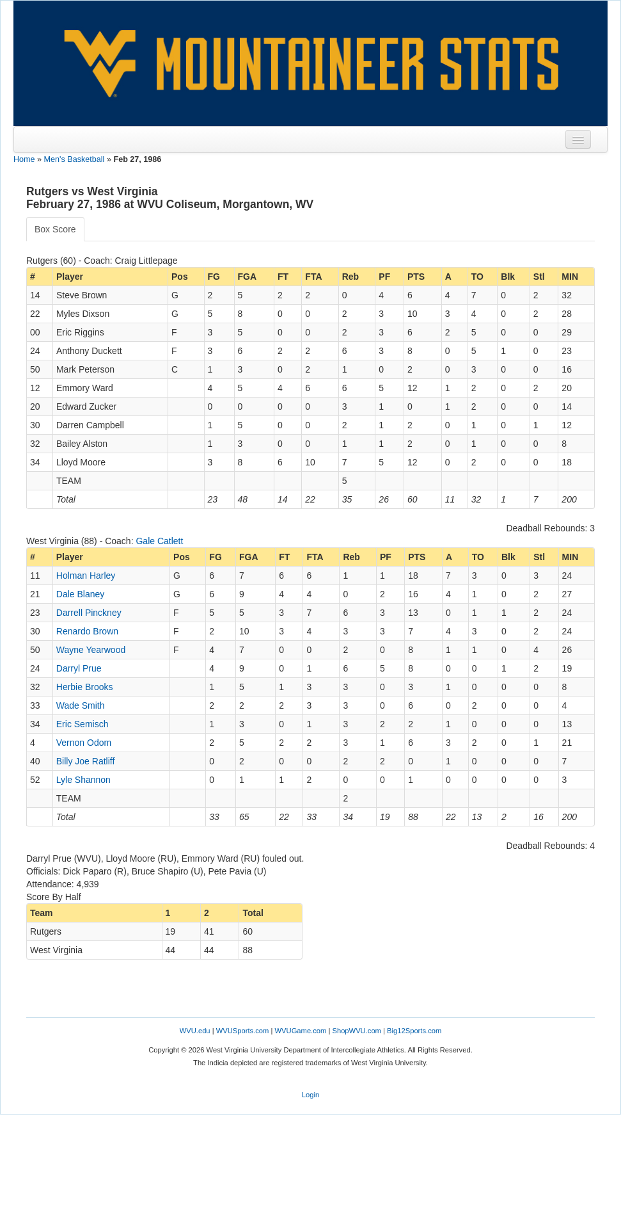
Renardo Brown (87, 631)
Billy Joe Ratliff (85, 761)
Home (24, 159)
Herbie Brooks (84, 687)
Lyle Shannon (83, 780)
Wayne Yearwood (90, 650)
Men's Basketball (74, 159)
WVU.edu (195, 1031)
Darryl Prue (79, 668)
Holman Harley (86, 575)
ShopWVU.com (356, 1031)
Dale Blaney (80, 594)
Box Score (55, 229)
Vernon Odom (83, 742)
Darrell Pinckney (89, 613)
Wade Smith (80, 705)
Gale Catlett (159, 541)
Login (310, 1095)
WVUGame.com (301, 1031)
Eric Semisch (82, 724)
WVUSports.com (242, 1031)
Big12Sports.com (414, 1031)
